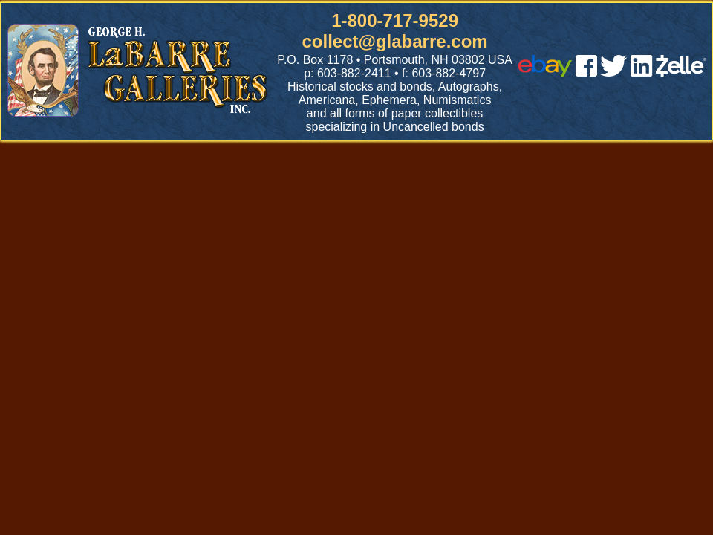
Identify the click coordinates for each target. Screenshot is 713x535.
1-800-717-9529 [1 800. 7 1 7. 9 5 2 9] (394, 20)
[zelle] (681, 72)
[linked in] (642, 72)
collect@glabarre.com (395, 41)
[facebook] (586, 72)
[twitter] (613, 72)
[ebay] (545, 72)
